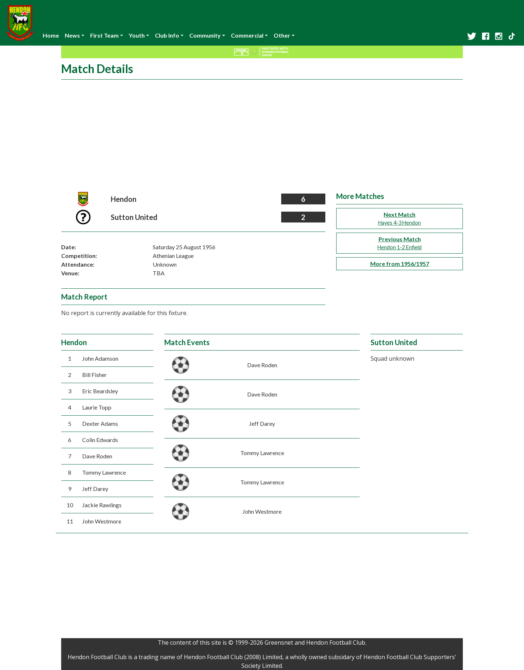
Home (51, 35)
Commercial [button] (247, 35)
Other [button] (282, 35)
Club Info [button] (167, 35)
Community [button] (205, 35)
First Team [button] (104, 35)
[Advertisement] (262, 137)
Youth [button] (137, 35)
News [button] (72, 35)
